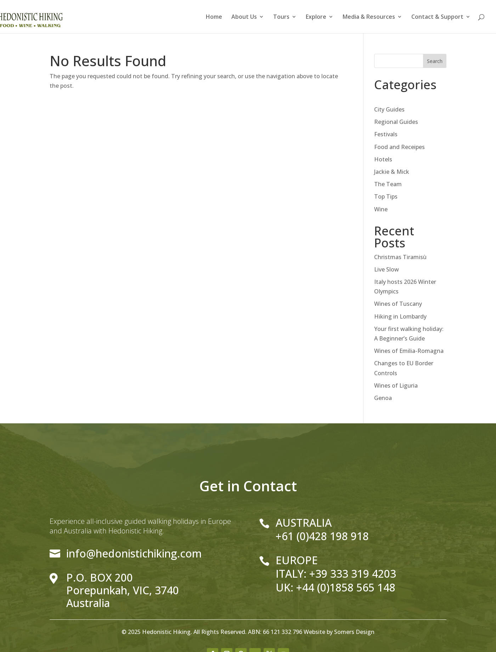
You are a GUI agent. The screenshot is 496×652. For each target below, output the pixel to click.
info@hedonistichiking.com (134, 553)
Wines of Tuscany (398, 304)
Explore (316, 17)
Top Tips (386, 196)
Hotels (383, 159)
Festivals (386, 134)
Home (214, 17)
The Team (388, 184)
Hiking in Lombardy (400, 316)
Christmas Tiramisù (400, 257)
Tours (281, 17)
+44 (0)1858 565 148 (345, 587)
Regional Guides (396, 122)
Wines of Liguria (396, 385)
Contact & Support (437, 17)
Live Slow (386, 269)
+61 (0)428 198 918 (322, 536)
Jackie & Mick (391, 172)
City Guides (389, 109)
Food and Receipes (399, 147)
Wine (381, 209)
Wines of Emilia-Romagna (409, 351)
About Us (244, 17)
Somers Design (354, 632)
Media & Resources (369, 17)
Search (435, 61)
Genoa (383, 398)
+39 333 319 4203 (352, 573)
